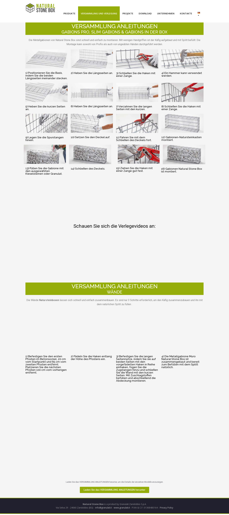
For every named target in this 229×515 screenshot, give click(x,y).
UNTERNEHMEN (165, 13)
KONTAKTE (186, 13)
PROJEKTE (127, 13)
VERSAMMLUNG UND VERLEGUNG (99, 13)
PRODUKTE (69, 13)
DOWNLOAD (145, 13)
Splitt (185, 40)
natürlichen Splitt (111, 304)
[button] (114, 490)
